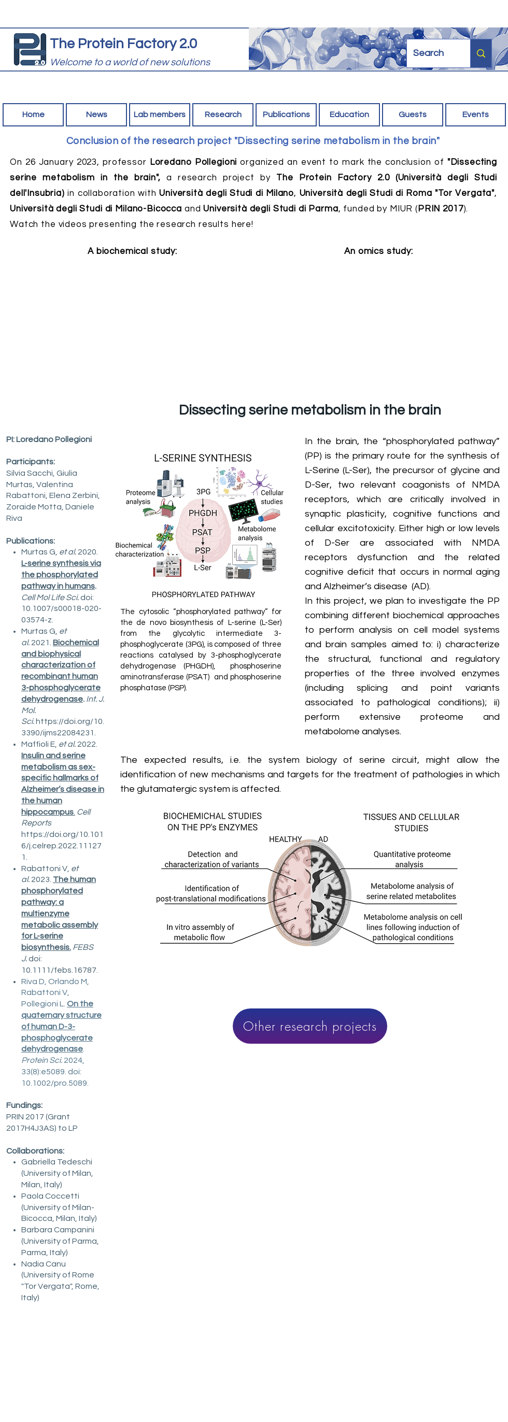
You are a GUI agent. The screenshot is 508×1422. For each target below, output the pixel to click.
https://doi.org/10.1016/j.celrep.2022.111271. (62, 845)
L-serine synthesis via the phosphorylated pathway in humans (61, 574)
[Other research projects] (310, 1026)
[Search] (430, 53)
